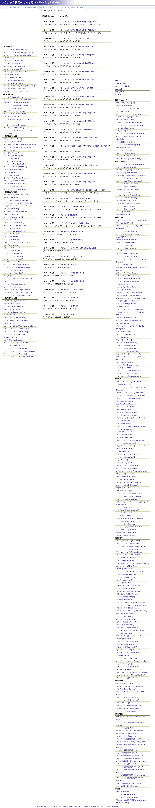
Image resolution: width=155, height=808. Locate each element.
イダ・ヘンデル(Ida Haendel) (126, 557)
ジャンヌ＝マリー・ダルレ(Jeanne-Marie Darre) (132, 446)
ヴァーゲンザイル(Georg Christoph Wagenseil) (19, 86)
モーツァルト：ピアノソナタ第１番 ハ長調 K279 (77, 38)
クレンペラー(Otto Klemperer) (126, 248)
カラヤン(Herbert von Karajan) (126, 240)
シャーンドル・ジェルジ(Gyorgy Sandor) (130, 440)
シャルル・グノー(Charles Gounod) (15, 189)
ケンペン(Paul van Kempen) (125, 128)
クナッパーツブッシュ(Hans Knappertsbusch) (131, 175)
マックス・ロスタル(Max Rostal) (127, 641)
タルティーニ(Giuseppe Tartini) (14, 60)
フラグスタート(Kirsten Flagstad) (127, 797)
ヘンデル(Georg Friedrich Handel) (15, 58)
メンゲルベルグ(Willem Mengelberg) (128, 145)
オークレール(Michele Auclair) (126, 574)
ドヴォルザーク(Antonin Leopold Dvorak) (17, 206)
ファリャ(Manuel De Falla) (12, 345)
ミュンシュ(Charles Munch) (125, 206)
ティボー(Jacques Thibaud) (125, 613)
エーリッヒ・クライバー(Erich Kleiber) (129, 114)
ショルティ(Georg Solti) (124, 265)
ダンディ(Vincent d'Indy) (12, 239)
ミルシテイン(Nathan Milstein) (126, 644)
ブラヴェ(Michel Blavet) (11, 74)
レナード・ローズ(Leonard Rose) (127, 667)
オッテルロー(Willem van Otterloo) (127, 234)
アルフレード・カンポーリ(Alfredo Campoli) (131, 546)
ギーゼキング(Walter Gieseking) (127, 415)
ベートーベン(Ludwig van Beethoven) (16, 102)
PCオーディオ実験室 (122, 86)
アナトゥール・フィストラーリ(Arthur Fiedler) (131, 220)
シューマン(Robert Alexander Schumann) (17, 147)
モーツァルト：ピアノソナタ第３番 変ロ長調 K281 (78, 55)
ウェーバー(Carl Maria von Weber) (15, 111)
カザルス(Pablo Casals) (124, 237)
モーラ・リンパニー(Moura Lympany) (128, 496)
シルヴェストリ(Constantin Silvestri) (128, 189)
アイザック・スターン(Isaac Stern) (128, 541)
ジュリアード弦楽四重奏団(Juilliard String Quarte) (133, 739)
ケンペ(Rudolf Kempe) (123, 251)
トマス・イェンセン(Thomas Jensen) (128, 195)
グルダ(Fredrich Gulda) (124, 429)
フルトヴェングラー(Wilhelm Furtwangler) (130, 134)
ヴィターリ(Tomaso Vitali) (12, 63)
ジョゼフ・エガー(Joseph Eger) (127, 697)
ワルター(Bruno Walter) (124, 214)
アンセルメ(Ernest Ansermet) (126, 167)
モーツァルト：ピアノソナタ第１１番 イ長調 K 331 (78, 121)
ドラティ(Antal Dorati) (123, 290)
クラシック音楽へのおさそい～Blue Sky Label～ (30, 2)
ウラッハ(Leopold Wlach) (124, 683)
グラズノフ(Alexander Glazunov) (14, 284)
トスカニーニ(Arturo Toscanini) (126, 131)
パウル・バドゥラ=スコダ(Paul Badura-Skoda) (132, 471)
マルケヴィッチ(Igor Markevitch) (127, 345)
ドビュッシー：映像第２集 (69, 306)
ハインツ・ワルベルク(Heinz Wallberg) (129, 292)
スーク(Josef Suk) (10, 315)
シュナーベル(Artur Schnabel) (126, 443)
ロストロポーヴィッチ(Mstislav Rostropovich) (131, 672)
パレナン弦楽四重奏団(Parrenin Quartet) (129, 767)
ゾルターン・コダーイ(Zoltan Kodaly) (16, 332)
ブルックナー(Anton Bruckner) (14, 164)
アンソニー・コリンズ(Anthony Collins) (129, 170)
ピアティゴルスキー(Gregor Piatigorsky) (129, 622)
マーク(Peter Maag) (123, 337)
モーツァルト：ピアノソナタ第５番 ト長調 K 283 (77, 71)
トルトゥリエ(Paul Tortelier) (125, 616)
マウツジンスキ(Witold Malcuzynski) (128, 488)
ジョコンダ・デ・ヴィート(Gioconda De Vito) (131, 611)
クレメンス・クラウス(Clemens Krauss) (129, 125)
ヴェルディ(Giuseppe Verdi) (13, 153)
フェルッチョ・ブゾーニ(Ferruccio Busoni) (18, 292)
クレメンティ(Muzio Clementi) (14, 128)
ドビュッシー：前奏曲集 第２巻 (72, 240)
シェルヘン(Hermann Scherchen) (127, 184)
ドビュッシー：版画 (67, 314)
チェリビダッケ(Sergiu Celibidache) (128, 287)
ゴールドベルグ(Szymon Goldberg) (128, 591)
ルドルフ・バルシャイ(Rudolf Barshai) (129, 370)
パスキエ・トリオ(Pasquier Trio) (127, 764)
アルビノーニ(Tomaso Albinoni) (14, 83)
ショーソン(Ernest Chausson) (14, 253)
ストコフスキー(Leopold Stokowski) (128, 278)
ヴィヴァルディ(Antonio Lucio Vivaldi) (16, 49)
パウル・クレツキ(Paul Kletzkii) (126, 304)
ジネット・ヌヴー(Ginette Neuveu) (128, 608)
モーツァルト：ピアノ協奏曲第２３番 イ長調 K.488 (78, 30)
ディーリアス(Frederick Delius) (14, 270)
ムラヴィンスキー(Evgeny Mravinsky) (128, 354)
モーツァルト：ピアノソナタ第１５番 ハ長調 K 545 (78, 157)
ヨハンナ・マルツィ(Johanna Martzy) (128, 653)
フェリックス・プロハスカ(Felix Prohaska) (130, 309)
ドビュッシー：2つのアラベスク (71, 256)
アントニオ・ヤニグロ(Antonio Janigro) (129, 552)
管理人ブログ (119, 92)
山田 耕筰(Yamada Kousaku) (13, 340)
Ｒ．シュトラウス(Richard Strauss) (15, 225)
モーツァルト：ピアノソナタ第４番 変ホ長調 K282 (78, 63)
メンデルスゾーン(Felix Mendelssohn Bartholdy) (20, 144)
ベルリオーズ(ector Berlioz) (13, 139)
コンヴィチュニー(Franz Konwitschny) (129, 181)
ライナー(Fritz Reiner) (123, 212)
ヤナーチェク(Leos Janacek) (13, 256)
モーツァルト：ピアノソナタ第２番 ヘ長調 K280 (77, 46)
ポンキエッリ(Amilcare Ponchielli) (15, 248)
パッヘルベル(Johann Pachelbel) (14, 80)
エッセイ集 (119, 89)
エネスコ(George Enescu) (125, 560)
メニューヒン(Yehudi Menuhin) (126, 647)
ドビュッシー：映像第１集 (69, 298)
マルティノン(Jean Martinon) (126, 348)
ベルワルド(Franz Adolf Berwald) (14, 125)
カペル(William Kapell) (123, 409)
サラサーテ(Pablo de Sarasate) (14, 234)
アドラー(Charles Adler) (124, 106)
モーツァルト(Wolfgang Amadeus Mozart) (17, 100)
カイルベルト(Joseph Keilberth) (126, 173)
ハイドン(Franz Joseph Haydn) (14, 97)
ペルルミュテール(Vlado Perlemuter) (128, 482)
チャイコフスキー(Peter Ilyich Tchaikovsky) (18, 203)
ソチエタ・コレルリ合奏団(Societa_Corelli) (130, 742)
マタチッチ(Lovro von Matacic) (126, 343)
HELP (117, 80)
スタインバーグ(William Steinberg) (127, 276)
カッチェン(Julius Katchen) (125, 407)
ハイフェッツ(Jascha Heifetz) (126, 619)
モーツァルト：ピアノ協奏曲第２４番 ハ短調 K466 (79, 22)
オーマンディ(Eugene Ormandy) (127, 231)
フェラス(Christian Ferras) (125, 625)
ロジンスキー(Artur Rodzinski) (126, 153)
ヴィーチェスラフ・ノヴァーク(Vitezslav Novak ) (20, 351)
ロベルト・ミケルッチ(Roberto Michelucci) (130, 675)
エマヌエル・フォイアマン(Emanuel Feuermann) (132, 563)
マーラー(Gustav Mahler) (12, 220)
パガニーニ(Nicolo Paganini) (13, 108)
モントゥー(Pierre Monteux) (125, 209)
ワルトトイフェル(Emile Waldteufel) (16, 242)
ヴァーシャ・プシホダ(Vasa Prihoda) (16, 343)
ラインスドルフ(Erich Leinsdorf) (127, 365)
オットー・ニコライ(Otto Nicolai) (15, 114)
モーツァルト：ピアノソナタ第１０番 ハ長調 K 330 (78, 113)
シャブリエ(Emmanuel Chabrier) (14, 262)
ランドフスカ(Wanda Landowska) (127, 510)
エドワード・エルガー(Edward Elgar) (128, 117)
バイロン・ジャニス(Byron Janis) (127, 465)
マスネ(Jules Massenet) (11, 245)
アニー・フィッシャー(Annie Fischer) (128, 382)
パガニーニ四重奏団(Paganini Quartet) (129, 758)
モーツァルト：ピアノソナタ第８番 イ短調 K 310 (77, 96)
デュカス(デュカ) (9, 276)
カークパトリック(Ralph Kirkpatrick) (128, 398)
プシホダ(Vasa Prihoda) (124, 639)
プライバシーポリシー (64, 806)
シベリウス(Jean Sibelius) (12, 228)
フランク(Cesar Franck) (11, 158)
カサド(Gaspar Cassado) (124, 580)
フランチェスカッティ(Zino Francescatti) (130, 630)
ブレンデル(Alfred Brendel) (125, 479)
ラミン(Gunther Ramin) (124, 147)
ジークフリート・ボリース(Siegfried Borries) (131, 605)
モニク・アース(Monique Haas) (126, 499)
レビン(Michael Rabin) (123, 669)
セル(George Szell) (122, 284)
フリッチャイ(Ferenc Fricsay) (126, 200)
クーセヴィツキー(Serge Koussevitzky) (129, 122)
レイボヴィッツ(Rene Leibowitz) (127, 373)
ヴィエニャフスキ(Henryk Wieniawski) (16, 264)
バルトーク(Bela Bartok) (12, 309)
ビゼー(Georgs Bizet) (11, 197)
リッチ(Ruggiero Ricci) (123, 655)
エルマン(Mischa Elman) (124, 569)
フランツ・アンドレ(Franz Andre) (127, 317)
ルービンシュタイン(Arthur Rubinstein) (129, 527)
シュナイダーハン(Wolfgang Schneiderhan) (130, 602)
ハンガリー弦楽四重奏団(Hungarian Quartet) (131, 750)
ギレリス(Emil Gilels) (123, 421)
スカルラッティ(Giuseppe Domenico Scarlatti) (19, 52)
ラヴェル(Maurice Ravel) (12, 304)
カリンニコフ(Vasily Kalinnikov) (14, 231)
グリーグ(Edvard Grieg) (11, 209)
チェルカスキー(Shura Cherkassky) (128, 454)
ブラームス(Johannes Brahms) (14, 169)
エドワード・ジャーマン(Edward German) (18, 295)
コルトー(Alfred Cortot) (124, 435)
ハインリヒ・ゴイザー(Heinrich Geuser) (129, 705)
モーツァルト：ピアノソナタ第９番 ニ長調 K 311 (77, 104)
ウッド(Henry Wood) (123, 111)
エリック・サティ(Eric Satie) (13, 259)
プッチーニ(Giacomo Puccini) (13, 217)
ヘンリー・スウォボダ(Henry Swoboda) (129, 320)
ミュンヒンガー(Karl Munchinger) (127, 351)
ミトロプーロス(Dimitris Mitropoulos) (128, 203)
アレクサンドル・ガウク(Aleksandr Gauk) (130, 164)
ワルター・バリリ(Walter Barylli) (127, 678)
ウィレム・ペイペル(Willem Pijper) (15, 348)
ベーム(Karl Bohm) (122, 323)
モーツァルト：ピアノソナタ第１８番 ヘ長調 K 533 (78, 182)
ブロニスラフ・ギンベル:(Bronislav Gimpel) (130, 636)
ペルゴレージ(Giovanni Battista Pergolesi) (17, 72)
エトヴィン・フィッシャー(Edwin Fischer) (130, 393)
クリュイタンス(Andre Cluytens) (127, 178)
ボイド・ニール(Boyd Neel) (125, 334)
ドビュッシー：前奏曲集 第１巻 (72, 231)
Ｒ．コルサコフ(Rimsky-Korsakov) (15, 211)
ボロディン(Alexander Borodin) (14, 181)
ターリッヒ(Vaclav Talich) (124, 192)
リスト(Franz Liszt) (10, 150)
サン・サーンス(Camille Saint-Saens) (16, 195)
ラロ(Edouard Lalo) (10, 172)
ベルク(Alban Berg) (10, 323)
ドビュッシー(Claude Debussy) (14, 223)
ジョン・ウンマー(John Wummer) (127, 700)
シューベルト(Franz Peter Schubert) (16, 105)
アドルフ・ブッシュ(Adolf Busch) (127, 108)
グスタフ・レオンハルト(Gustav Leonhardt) (131, 426)
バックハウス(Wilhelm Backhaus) (127, 468)
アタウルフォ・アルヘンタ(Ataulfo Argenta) (130, 103)
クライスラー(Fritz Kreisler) (125, 588)
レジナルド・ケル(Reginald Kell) (127, 711)
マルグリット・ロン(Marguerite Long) (129, 493)
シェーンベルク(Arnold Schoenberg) (16, 320)
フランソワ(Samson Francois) (126, 476)
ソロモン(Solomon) (122, 451)
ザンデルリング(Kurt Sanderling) (127, 256)
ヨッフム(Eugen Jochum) (124, 362)
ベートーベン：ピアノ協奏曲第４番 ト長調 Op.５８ (79, 198)
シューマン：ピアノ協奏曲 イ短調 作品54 (75, 206)
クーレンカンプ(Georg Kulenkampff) (128, 585)
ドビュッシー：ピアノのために (71, 264)
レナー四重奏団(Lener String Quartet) (128, 783)
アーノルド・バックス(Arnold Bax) (15, 354)
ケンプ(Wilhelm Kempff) (124, 432)
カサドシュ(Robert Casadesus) (126, 404)
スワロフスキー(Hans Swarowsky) (127, 281)
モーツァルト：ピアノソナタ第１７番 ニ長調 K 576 (78, 173)
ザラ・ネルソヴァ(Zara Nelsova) (127, 594)
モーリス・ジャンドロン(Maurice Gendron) (130, 650)
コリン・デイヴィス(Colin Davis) (127, 253)
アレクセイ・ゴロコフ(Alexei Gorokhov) (129, 549)
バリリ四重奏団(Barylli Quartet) (126, 753)
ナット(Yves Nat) (122, 460)
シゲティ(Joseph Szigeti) (124, 599)
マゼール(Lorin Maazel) (124, 340)
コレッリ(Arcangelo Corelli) (13, 69)
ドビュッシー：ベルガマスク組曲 (72, 289)
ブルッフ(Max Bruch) (11, 237)
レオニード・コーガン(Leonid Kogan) (128, 664)
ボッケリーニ (8, 122)
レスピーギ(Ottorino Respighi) (14, 306)
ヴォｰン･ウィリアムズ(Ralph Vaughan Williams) (20, 326)
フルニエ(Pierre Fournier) (124, 633)
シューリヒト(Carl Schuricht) (126, 187)
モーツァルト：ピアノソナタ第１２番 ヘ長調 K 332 (78, 129)
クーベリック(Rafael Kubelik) (126, 242)
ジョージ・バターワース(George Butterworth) (19, 357)
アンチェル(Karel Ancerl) (124, 223)
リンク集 (118, 94)
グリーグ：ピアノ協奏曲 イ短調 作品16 (75, 223)
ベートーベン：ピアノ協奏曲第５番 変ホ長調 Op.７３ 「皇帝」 (83, 190)
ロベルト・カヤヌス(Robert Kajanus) (128, 156)
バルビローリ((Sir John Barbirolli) (127, 301)
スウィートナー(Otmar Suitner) (126, 273)
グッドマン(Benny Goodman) (126, 689)
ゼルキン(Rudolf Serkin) (124, 449)
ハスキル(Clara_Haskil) (124, 463)
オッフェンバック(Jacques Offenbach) (16, 178)
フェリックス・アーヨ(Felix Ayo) (127, 627)
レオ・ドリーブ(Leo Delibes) (13, 273)
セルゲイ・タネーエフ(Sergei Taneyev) (17, 290)
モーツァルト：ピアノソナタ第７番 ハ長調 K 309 (77, 88)
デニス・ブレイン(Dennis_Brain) (127, 703)
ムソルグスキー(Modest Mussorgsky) (16, 200)
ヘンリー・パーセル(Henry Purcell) (15, 88)
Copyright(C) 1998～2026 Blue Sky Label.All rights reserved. (96, 806)
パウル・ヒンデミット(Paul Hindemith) (17, 329)
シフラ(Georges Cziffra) (124, 437)
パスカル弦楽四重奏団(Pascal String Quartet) (131, 761)
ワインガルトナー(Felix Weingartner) (128, 159)
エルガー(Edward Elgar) (11, 214)
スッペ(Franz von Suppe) (12, 175)
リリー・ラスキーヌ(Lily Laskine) (127, 658)
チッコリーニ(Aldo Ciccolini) (125, 457)
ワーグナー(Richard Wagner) (13, 155)
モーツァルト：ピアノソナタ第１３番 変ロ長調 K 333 (79, 138)
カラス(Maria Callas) (123, 792)
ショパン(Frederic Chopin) (12, 142)
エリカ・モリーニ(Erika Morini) (126, 566)
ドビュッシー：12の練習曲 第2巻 (72, 281)
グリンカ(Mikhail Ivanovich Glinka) (15, 183)
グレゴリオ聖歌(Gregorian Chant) (15, 66)
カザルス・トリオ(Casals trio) (126, 736)
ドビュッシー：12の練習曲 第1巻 (72, 273)
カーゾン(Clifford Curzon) (124, 401)
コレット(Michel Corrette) (12, 77)
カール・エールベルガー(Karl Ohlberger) (129, 686)
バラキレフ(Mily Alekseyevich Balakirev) (17, 267)
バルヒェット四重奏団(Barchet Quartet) (129, 755)
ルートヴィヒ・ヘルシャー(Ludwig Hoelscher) (131, 661)
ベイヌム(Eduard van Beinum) (126, 142)
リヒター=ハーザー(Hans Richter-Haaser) (130, 518)
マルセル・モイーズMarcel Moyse (127, 708)
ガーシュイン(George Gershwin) (14, 312)
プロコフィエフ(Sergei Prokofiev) (15, 318)
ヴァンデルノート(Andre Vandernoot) (128, 376)
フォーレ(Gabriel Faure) (12, 251)
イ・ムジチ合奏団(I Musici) (125, 728)
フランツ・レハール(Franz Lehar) (15, 334)
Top (63, 11)
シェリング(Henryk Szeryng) (125, 597)
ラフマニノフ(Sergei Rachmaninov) (15, 301)
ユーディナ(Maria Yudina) (124, 507)
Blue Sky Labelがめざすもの (46, 806)
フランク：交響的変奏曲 (69, 215)
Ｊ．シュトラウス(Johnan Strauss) (15, 167)
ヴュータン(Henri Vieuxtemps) (14, 186)
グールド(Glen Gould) (123, 423)
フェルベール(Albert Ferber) (125, 474)
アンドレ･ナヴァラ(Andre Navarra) (128, 555)
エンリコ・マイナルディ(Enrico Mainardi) (130, 571)
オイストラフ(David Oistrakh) (126, 577)
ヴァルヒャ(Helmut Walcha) (125, 535)
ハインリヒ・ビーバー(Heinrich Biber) (16, 91)
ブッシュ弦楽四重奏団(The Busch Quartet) (130, 775)
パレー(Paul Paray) (122, 306)
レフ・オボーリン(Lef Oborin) (126, 530)
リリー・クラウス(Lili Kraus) (125, 524)
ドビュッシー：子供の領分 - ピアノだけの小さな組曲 (78, 248)
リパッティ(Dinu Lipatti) (124, 513)
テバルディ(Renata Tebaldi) (125, 794)
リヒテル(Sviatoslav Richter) (125, 521)
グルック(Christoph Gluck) (12, 116)
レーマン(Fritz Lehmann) (124, 150)
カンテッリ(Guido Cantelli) (125, 120)
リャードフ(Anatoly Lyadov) (13, 287)
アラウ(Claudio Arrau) (123, 384)
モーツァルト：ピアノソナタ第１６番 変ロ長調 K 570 (79, 165)
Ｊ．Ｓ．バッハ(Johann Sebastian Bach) (17, 55)
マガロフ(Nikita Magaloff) (124, 490)
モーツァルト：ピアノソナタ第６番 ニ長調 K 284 (77, 80)
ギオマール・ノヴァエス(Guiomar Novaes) (130, 418)
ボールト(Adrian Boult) (123, 331)
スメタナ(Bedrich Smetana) (13, 161)
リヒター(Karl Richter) (123, 368)
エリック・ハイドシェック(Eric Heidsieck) (130, 395)
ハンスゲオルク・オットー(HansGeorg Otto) (131, 298)
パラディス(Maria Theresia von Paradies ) (18, 119)
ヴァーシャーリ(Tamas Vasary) (126, 532)
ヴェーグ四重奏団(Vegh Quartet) (127, 786)
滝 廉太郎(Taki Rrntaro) (11, 337)
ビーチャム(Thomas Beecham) (126, 198)
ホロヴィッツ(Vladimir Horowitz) (127, 485)
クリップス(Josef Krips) (124, 245)
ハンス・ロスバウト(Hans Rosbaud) (128, 295)
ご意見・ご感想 (120, 83)
